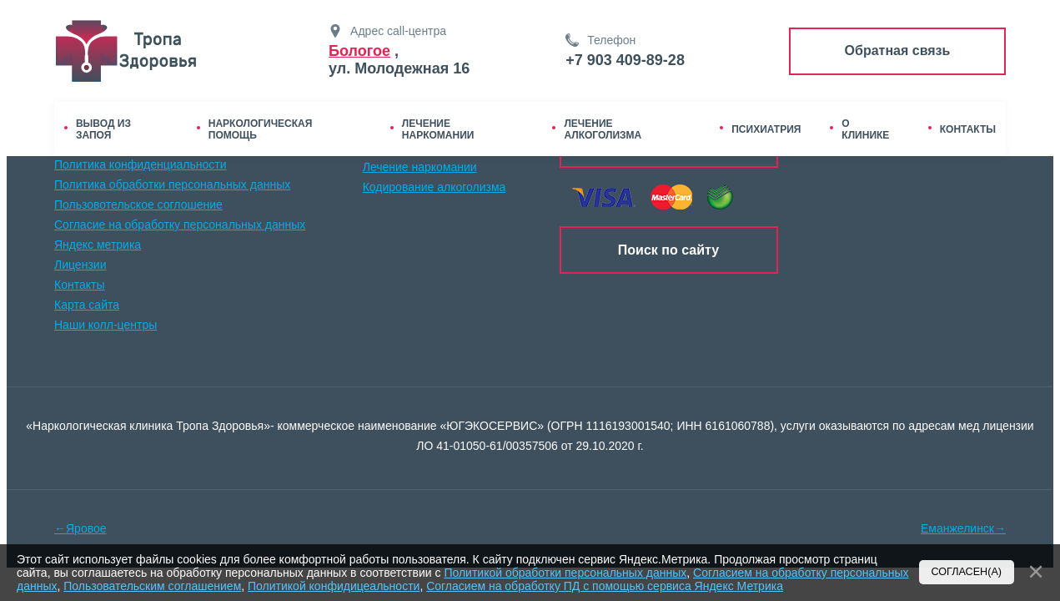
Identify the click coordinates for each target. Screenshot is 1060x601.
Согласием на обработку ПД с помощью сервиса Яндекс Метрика (604, 586)
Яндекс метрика (97, 244)
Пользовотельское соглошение (138, 204)
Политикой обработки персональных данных (565, 572)
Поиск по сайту (668, 250)
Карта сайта (86, 304)
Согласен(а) (967, 572)
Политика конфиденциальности (140, 164)
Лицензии (80, 264)
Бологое (359, 51)
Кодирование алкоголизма (434, 187)
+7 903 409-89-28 (625, 60)
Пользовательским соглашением (152, 586)
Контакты (79, 284)
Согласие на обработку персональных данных (179, 224)
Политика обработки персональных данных (172, 184)
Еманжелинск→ (963, 528)
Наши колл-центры (105, 324)
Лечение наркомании (420, 167)
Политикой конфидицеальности (333, 586)
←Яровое (80, 528)
